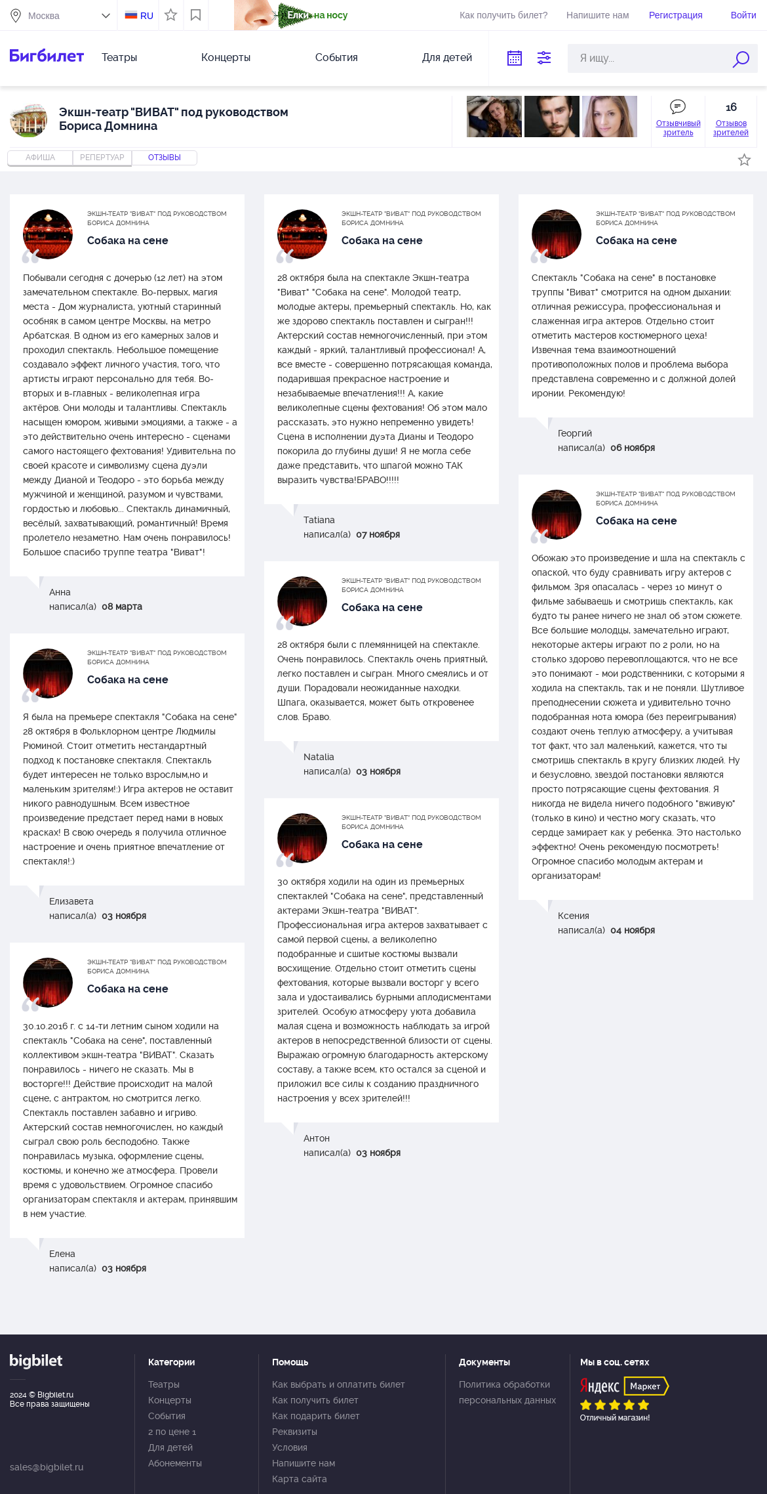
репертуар (102, 157)
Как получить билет (315, 1400)
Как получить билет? (503, 15)
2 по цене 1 (172, 1431)
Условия (289, 1447)
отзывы (164, 157)
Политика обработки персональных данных (507, 1392)
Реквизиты (294, 1431)
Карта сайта (299, 1479)
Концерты (225, 57)
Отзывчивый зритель (678, 128)
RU (146, 16)
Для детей (447, 57)
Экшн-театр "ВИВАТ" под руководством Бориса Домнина (157, 218)
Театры (119, 57)
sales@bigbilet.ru (46, 1467)
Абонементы (175, 1463)
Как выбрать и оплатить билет (338, 1384)
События (336, 57)
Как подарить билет (316, 1416)
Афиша (40, 157)
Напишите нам (597, 15)
